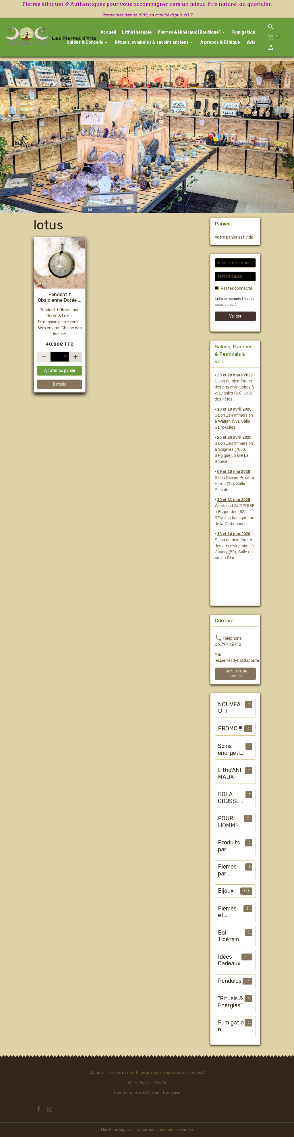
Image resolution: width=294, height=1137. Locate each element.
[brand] (30, 37)
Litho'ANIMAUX (229, 773)
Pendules (229, 981)
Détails (59, 384)
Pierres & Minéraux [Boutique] (189, 32)
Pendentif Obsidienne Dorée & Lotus (59, 297)
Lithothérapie (137, 32)
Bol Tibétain (228, 936)
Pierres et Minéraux (230, 912)
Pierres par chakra (227, 870)
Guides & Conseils (85, 42)
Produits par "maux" (229, 846)
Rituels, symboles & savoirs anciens (151, 42)
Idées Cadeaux (229, 960)
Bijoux (226, 890)
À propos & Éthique (220, 42)
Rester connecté (236, 288)
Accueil (108, 32)
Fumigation (243, 32)
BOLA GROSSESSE (230, 798)
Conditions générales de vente (165, 1129)
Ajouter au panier (60, 370)
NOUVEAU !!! (229, 708)
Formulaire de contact (235, 673)
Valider (235, 316)
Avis (250, 42)
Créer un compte (228, 299)
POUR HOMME (228, 822)
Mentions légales (116, 1129)
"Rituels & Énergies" (230, 1002)
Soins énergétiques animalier (230, 749)
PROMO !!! (230, 728)
